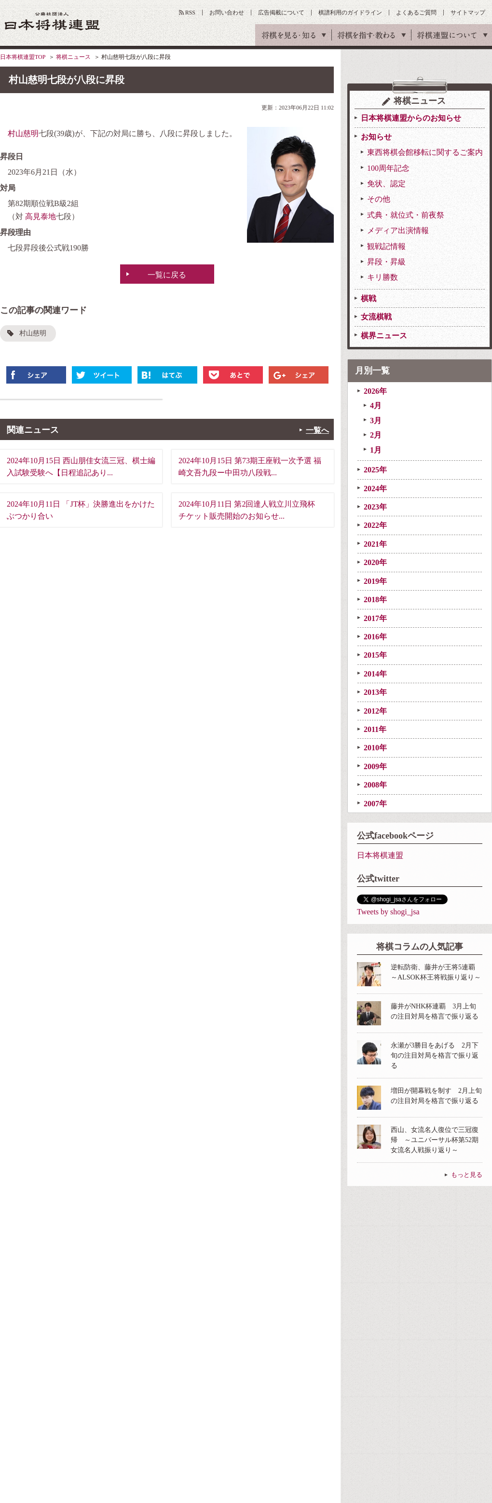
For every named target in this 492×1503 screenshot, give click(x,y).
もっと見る (466, 1174)
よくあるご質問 (416, 12)
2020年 (375, 562)
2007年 (375, 804)
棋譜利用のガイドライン (350, 12)
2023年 (375, 507)
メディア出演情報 (398, 230)
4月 (376, 405)
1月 (376, 450)
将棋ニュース (73, 57)
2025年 (375, 470)
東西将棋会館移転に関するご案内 (425, 152)
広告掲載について (281, 12)
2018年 (375, 599)
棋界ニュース (384, 335)
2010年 (375, 748)
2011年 (375, 729)
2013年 (375, 692)
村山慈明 (23, 133)
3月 (376, 420)
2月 (376, 435)
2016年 (375, 637)
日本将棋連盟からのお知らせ (411, 118)
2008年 (375, 785)
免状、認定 (386, 183)
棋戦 (368, 298)
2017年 (375, 618)
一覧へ (317, 430)
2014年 (375, 674)
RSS (190, 12)
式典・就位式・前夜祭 (405, 215)
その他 (378, 199)
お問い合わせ (226, 12)
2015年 (375, 655)
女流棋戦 (376, 317)
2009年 (375, 766)
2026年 (375, 391)
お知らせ (376, 137)
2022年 (375, 525)
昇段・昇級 (386, 262)
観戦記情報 (386, 246)
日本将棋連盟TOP (22, 57)
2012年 (375, 711)
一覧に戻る (167, 275)
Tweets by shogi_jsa (388, 912)
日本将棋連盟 (380, 855)
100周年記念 (388, 168)
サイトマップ (468, 12)
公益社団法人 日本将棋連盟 (52, 21)
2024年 (375, 488)
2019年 (375, 581)
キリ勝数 (382, 277)
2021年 (375, 544)
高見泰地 (40, 216)
